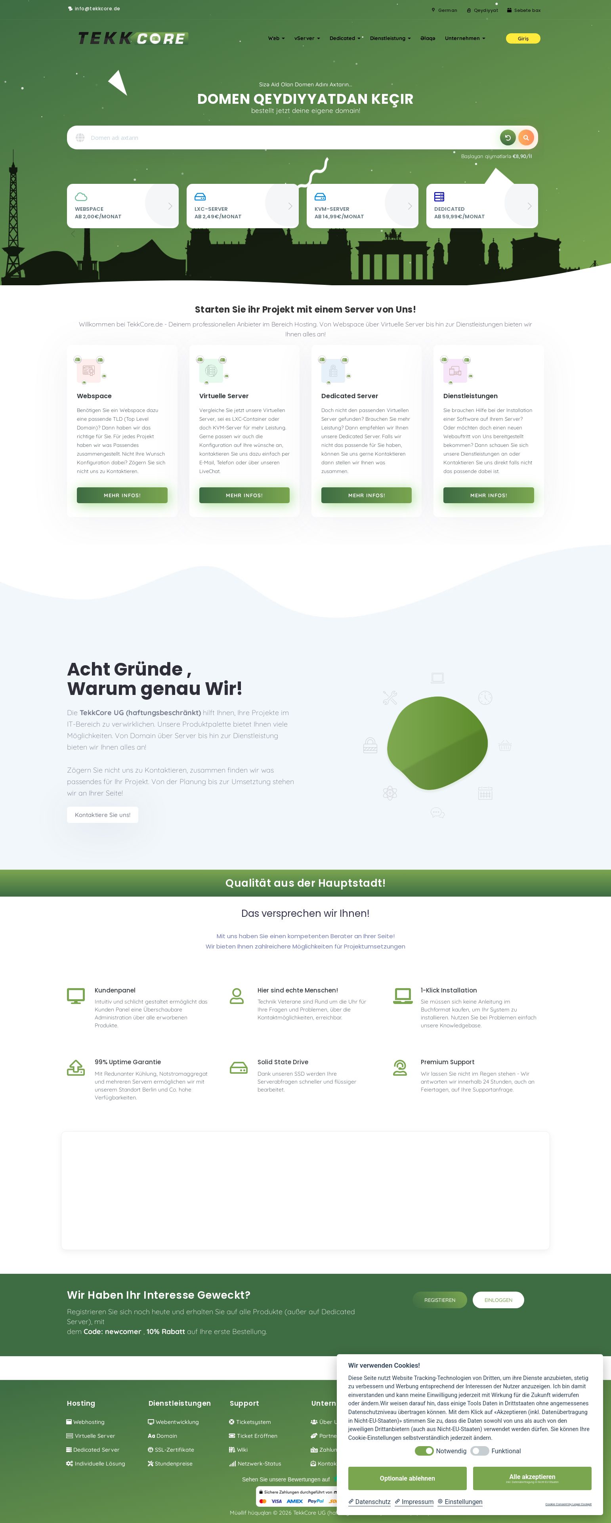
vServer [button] (307, 38)
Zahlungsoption (336, 1449)
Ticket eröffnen (253, 1435)
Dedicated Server (93, 1449)
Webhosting (85, 1422)
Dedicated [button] (345, 38)
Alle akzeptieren (532, 1478)
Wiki (238, 1449)
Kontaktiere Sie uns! (102, 815)
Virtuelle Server (90, 1435)
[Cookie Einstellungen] (460, 1502)
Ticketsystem (250, 1422)
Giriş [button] (523, 38)
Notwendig (451, 1451)
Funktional (506, 1451)
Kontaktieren (331, 1463)
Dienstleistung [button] (390, 38)
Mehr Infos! (122, 495)
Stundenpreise (170, 1463)
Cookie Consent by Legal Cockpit (568, 1504)
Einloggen (498, 1300)
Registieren (439, 1300)
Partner (325, 1435)
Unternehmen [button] (465, 38)
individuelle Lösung (95, 1463)
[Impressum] (414, 1502)
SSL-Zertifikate (171, 1449)
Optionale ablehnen (407, 1478)
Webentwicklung (173, 1422)
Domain (162, 1435)
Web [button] (276, 38)
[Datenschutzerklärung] (369, 1502)
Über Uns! (328, 1422)
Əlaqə (427, 38)
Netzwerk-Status (255, 1463)
